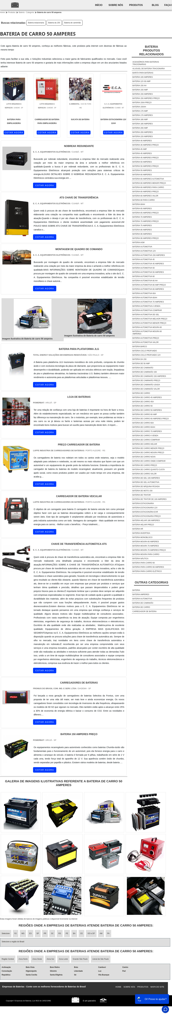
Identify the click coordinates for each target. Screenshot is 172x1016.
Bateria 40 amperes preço (145, 145)
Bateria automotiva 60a (144, 293)
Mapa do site (157, 987)
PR (45, 933)
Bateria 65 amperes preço (145, 213)
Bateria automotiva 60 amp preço (149, 285)
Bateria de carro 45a (143, 402)
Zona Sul (50, 959)
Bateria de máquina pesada (146, 486)
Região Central (8, 959)
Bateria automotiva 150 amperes (148, 255)
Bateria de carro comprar (146, 440)
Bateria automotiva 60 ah (145, 281)
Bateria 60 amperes (142, 175)
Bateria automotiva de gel (145, 315)
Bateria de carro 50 (142, 406)
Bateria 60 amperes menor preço (149, 183)
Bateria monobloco (142, 537)
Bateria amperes (140, 594)
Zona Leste (63, 959)
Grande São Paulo (80, 959)
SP (38, 933)
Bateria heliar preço (143, 525)
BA (74, 933)
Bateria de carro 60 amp (144, 414)
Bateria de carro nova (144, 457)
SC (52, 933)
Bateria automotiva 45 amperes (148, 264)
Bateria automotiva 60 (143, 276)
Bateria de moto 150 (142, 491)
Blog (155, 5)
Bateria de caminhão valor (146, 389)
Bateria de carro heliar (144, 444)
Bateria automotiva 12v (144, 251)
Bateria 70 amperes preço (145, 221)
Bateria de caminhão (72, 23)
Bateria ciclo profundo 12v (146, 355)
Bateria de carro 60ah (143, 427)
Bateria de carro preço (144, 465)
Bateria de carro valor (144, 474)
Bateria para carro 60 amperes (148, 567)
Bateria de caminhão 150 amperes (149, 376)
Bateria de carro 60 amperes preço (150, 419)
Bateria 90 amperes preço (145, 238)
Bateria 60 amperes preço (145, 192)
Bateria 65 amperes (142, 209)
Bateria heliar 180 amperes (146, 520)
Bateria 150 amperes (142, 94)
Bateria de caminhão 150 (144, 372)
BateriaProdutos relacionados (151, 50)
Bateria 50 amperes (142, 162)
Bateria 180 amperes (142, 124)
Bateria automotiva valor (145, 342)
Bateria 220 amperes (142, 136)
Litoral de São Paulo (100, 959)
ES (30, 933)
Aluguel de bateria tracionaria (148, 69)
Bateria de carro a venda (145, 436)
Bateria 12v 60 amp (141, 81)
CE (81, 933)
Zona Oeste (37, 959)
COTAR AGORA (14, 132)
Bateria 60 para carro (143, 200)
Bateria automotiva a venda (146, 306)
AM (101, 933)
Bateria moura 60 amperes (145, 542)
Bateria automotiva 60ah (144, 298)
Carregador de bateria (144, 611)
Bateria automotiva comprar (147, 310)
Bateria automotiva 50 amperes (148, 272)
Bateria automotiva (142, 247)
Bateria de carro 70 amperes (147, 431)
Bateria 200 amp (140, 128)
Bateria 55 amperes (142, 170)
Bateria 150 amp (140, 90)
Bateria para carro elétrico (147, 571)
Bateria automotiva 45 (143, 259)
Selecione (6, 933)
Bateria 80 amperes (142, 230)
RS (59, 933)
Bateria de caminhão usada (146, 385)
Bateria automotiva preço (145, 338)
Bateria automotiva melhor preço (149, 319)
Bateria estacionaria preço (146, 516)
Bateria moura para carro (145, 554)
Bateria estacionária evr (145, 512)
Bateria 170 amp (140, 111)
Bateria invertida (141, 533)
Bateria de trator (141, 495)
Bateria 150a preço (142, 102)
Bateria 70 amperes (142, 217)
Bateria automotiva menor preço (149, 323)
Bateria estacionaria (36, 23)
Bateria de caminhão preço (146, 380)
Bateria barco (139, 346)
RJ (15, 933)
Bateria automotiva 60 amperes (148, 289)
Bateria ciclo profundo (144, 351)
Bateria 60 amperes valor (145, 196)
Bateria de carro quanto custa (148, 469)
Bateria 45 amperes (142, 153)
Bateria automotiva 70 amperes (148, 302)
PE (67, 933)
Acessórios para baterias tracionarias (145, 63)
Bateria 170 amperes (142, 115)
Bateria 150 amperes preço (146, 98)
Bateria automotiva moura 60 (147, 327)
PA (108, 933)
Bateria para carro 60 (143, 563)
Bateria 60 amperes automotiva (148, 179)
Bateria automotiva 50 (143, 268)
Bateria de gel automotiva (145, 482)
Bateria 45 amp (139, 149)
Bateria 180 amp (140, 119)
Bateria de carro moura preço (148, 453)
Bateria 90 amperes (142, 234)
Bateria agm (138, 242)
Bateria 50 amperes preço (145, 166)
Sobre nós (115, 5)
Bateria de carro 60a (143, 423)
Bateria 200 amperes (142, 132)
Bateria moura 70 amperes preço (149, 550)
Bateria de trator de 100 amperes (149, 499)
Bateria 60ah (138, 204)
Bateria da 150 (54, 23)
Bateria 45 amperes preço (145, 158)
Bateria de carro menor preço (148, 448)
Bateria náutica (140, 559)
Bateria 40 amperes (142, 141)
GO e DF (91, 933)
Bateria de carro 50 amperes (147, 410)
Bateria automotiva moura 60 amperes (147, 332)
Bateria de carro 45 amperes (147, 397)
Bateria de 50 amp (141, 363)
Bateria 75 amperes (142, 225)
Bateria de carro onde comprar (149, 461)
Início (98, 5)
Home (118, 987)
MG (22, 933)
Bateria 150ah (139, 107)
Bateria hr (137, 529)
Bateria (136, 590)
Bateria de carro (141, 393)
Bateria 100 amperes (142, 77)
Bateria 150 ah (139, 86)
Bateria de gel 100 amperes (146, 478)
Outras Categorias (151, 582)
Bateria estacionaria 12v (145, 508)
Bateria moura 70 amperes (145, 546)
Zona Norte (23, 959)
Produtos (136, 5)
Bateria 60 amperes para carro (148, 187)
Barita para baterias (142, 73)
